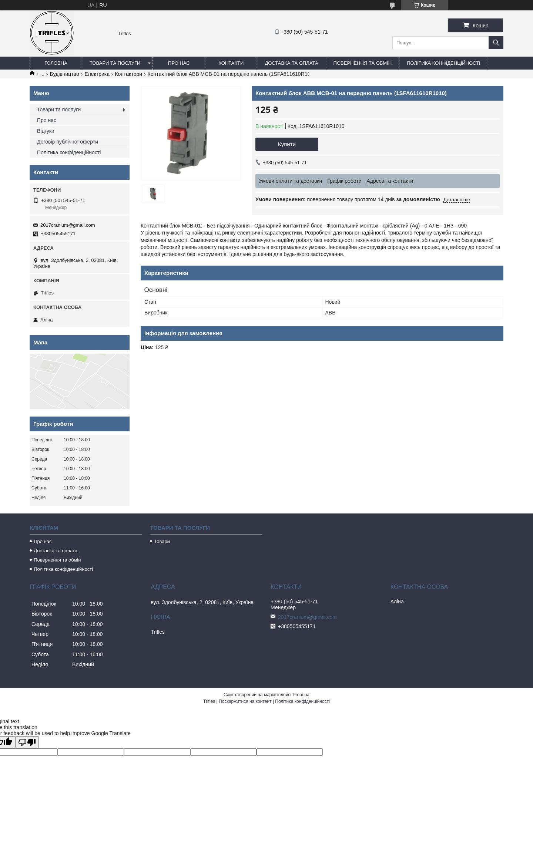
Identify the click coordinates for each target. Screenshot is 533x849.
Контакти (231, 63)
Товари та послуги (115, 63)
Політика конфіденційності (443, 63)
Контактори (128, 74)
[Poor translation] (27, 742)
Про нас (179, 63)
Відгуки (45, 131)
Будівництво (64, 74)
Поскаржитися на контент (245, 701)
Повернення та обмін (362, 63)
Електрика (97, 74)
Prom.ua (301, 694)
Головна (55, 63)
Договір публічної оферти (67, 142)
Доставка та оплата (291, 63)
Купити (287, 144)
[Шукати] (496, 42)
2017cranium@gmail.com (67, 225)
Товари (162, 541)
